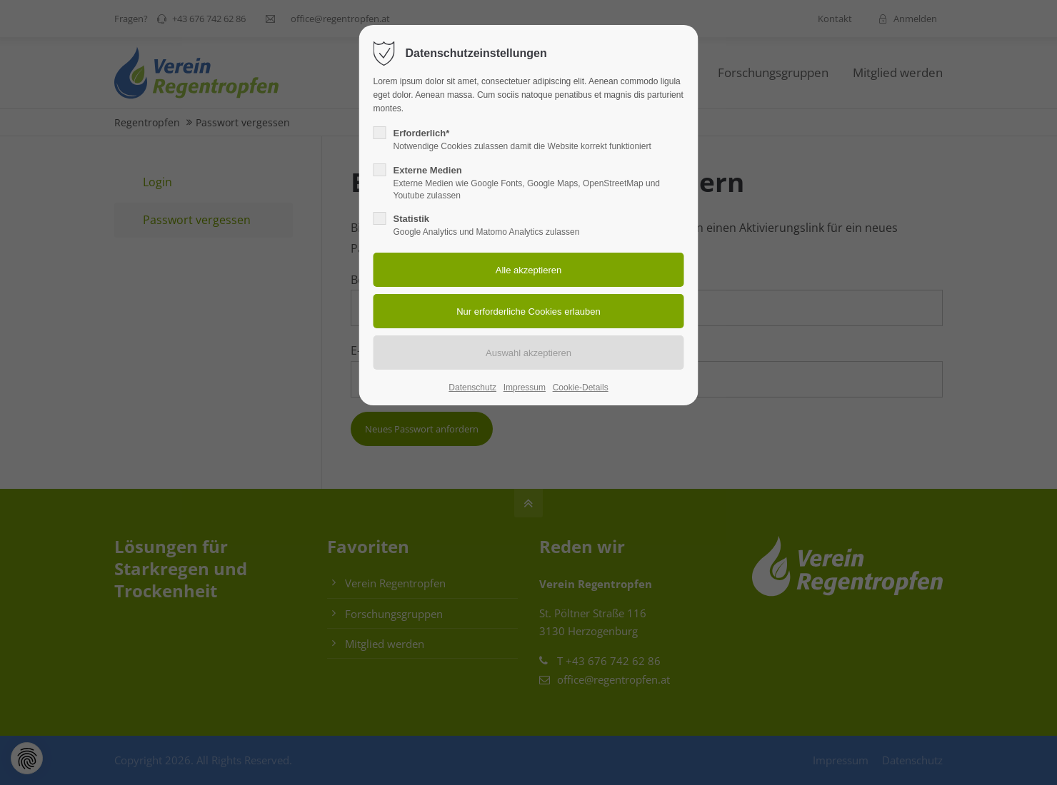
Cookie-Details (580, 387)
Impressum (525, 387)
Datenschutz (472, 387)
